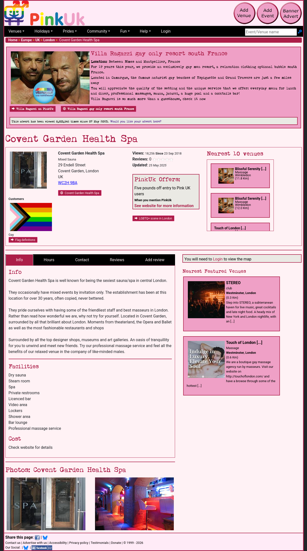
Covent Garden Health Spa (79, 193)
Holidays (42, 31)
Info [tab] (19, 259)
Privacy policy (78, 543)
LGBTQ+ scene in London (153, 218)
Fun (123, 31)
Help (144, 31)
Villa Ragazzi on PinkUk (32, 109)
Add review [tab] (154, 259)
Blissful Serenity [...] (250, 169)
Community (97, 31)
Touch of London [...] (230, 228)
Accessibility (58, 543)
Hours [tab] (49, 259)
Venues (15, 31)
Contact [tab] (82, 259)
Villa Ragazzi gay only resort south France (98, 109)
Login (166, 31)
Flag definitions (23, 240)
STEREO (233, 282)
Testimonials (100, 543)
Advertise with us (35, 543)
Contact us (13, 543)
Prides (68, 31)
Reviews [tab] (117, 259)
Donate (116, 543)
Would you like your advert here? (135, 121)
